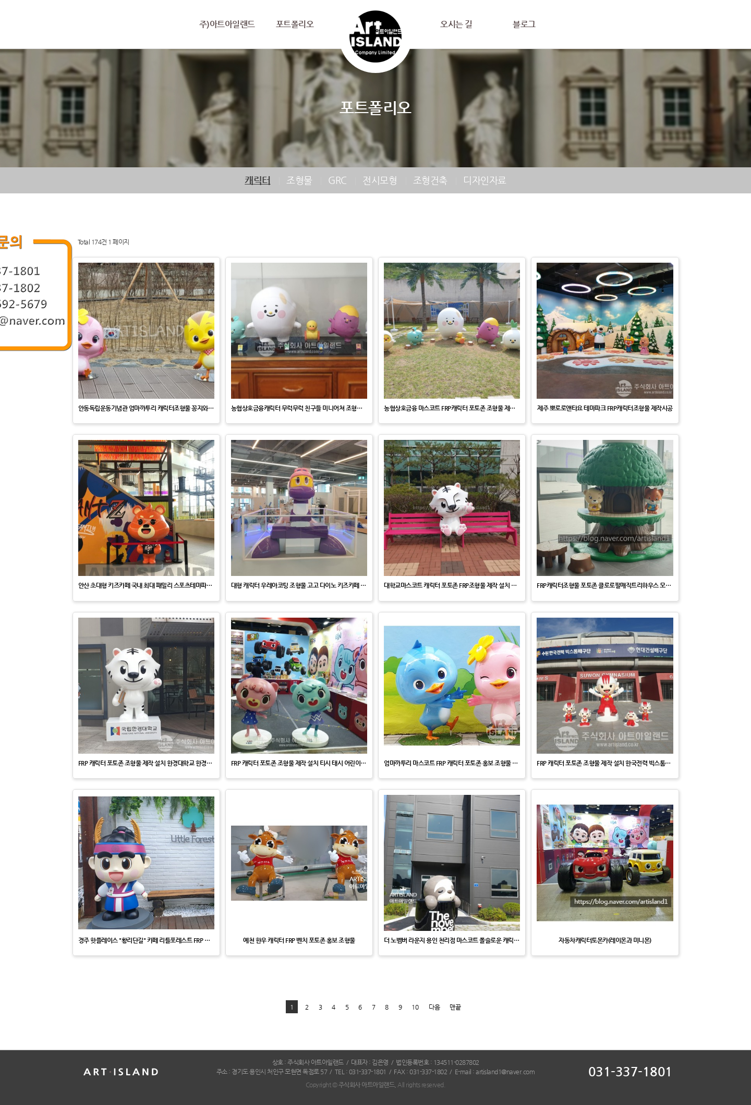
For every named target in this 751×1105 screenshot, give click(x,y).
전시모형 (379, 180)
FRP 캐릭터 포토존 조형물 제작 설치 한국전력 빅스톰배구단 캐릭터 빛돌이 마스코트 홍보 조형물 (605, 763)
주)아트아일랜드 (227, 24)
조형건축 (430, 180)
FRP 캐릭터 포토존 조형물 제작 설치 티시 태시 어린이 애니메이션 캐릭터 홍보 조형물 (299, 763)
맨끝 (455, 1007)
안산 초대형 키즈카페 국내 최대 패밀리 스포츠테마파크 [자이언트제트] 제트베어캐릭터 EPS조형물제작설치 (146, 585)
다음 (434, 1007)
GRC (337, 180)
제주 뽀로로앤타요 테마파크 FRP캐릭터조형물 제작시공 (605, 408)
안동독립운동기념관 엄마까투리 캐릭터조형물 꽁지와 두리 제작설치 (146, 408)
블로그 (524, 24)
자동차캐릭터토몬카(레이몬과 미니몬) (605, 940)
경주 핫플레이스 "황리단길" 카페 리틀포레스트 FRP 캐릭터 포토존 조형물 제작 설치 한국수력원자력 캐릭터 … (146, 940)
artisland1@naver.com (505, 1071)
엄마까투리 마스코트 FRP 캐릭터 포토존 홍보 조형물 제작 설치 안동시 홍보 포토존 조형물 (452, 763)
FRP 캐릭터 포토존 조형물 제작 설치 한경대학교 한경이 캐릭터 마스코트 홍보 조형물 (146, 763)
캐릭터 (258, 180)
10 (415, 1007)
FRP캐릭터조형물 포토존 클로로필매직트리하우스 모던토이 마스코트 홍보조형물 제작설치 (605, 585)
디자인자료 (484, 180)
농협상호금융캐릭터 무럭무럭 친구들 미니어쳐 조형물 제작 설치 (299, 408)
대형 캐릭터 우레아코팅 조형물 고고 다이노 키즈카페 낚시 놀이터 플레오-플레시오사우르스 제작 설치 (299, 585)
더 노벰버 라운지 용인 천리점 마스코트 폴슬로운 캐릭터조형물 (452, 940)
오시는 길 (456, 24)
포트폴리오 (295, 24)
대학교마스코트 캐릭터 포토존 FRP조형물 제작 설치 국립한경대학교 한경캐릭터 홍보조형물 (452, 585)
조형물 (299, 180)
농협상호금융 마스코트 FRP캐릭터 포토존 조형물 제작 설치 (452, 408)
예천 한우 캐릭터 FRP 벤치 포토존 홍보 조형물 (299, 940)
